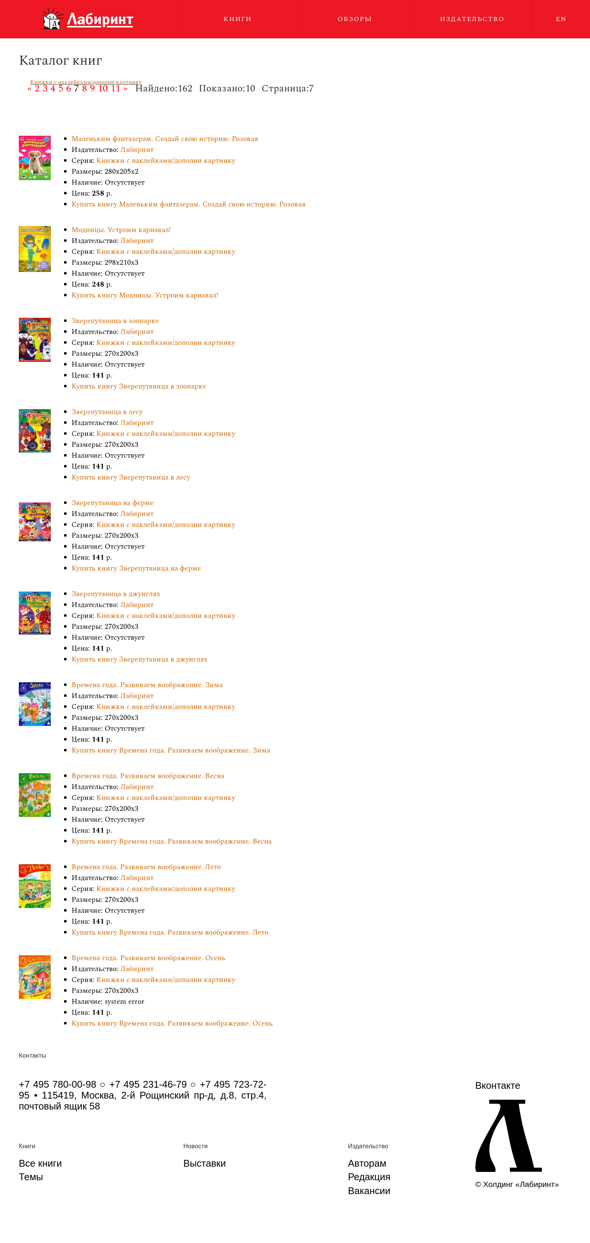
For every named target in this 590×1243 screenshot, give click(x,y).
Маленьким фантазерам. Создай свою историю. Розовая (164, 139)
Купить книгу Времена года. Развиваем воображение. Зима (170, 750)
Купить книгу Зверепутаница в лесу (130, 477)
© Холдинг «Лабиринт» (517, 1184)
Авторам (367, 1163)
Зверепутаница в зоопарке (115, 321)
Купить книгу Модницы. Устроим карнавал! (144, 295)
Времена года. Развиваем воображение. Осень (148, 958)
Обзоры (355, 19)
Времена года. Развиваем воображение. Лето (146, 867)
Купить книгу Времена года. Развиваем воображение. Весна (171, 841)
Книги (238, 19)
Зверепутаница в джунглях (115, 594)
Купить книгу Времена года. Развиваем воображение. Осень (172, 1023)
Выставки (204, 1163)
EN (561, 19)
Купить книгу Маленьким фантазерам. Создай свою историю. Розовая (188, 204)
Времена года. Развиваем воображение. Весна (147, 776)
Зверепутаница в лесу (107, 412)
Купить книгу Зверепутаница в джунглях (139, 659)
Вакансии (369, 1190)
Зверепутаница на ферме (112, 503)
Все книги (40, 1163)
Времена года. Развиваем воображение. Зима (147, 685)
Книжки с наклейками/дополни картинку (85, 82)
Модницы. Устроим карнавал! (121, 230)
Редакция (369, 1177)
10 (103, 88)
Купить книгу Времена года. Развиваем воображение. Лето (169, 932)
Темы (31, 1177)
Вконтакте (497, 1085)
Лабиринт (137, 149)
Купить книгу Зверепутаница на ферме (136, 568)
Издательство (472, 19)
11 (115, 88)
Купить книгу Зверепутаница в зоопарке (138, 386)
